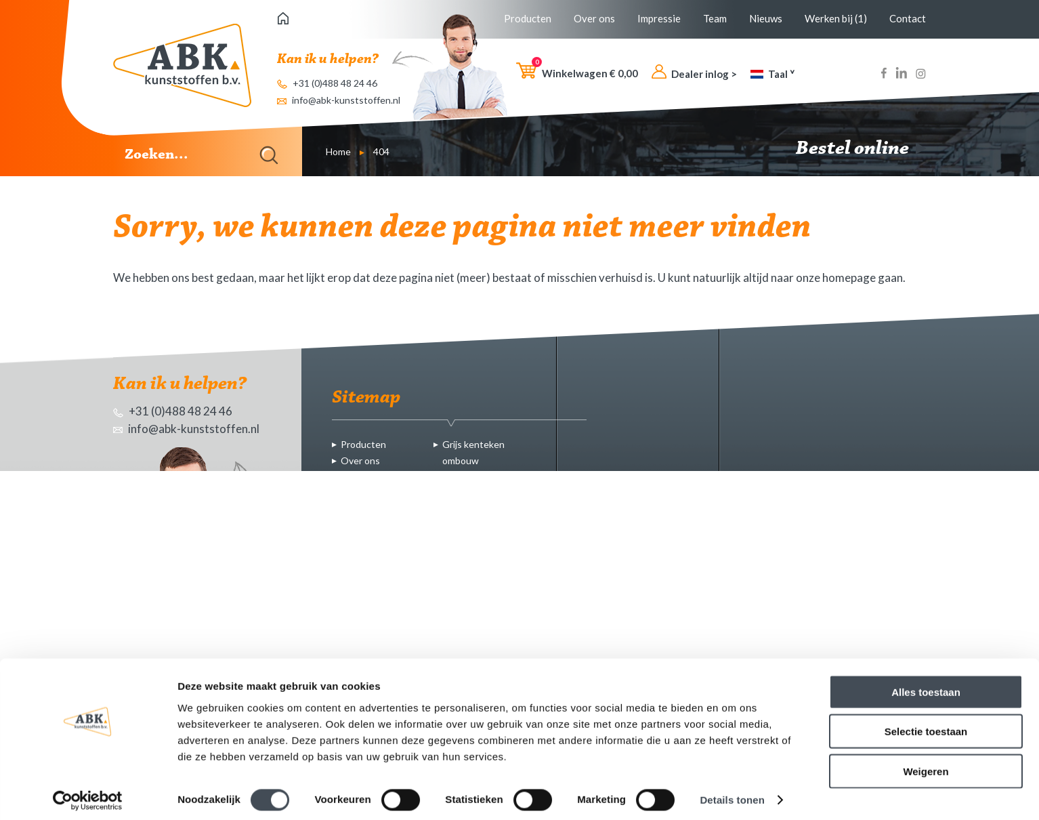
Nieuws (765, 18)
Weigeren (925, 764)
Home (338, 151)
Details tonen (732, 793)
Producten (527, 18)
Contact (907, 18)
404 (381, 151)
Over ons (594, 18)
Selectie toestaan (926, 725)
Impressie (659, 18)
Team (715, 18)
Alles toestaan (925, 685)
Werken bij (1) (836, 18)
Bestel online (861, 149)
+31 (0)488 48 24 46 (327, 83)
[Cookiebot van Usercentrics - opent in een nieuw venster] (87, 793)
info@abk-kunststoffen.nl (338, 100)
